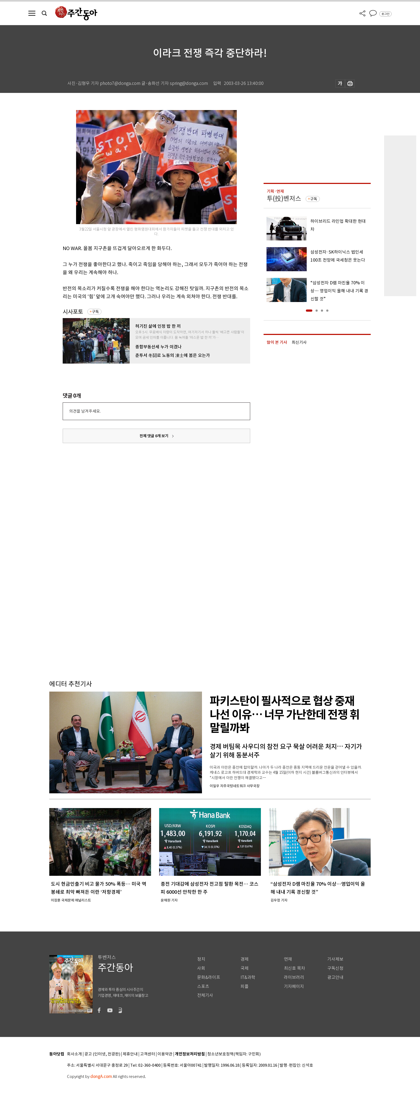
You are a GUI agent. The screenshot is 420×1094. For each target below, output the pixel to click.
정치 (201, 959)
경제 (245, 959)
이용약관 (165, 1054)
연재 (288, 959)
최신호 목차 (294, 968)
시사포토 (73, 311)
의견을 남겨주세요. (85, 411)
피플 (245, 986)
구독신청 (335, 968)
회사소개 (74, 1054)
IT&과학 (248, 977)
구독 (95, 311)
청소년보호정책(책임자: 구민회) (234, 1054)
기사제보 (335, 959)
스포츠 (203, 986)
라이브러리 (294, 977)
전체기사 (205, 995)
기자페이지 (294, 986)
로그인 (385, 14)
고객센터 (147, 1054)
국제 (245, 968)
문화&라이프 (208, 977)
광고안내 (335, 977)
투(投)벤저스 (284, 198)
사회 (201, 968)
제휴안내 (130, 1054)
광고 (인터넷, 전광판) (102, 1054)
